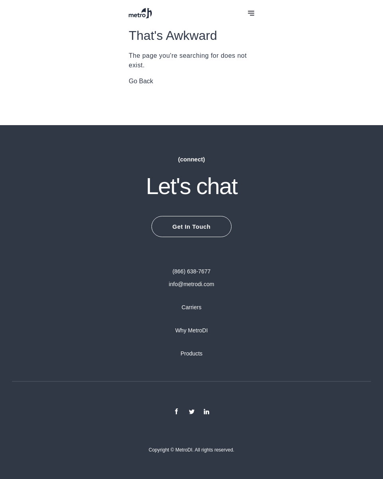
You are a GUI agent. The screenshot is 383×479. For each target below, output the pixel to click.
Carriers (192, 307)
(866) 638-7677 (192, 271)
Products (191, 353)
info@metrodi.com (191, 284)
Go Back (141, 81)
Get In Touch (192, 226)
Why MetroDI (191, 330)
